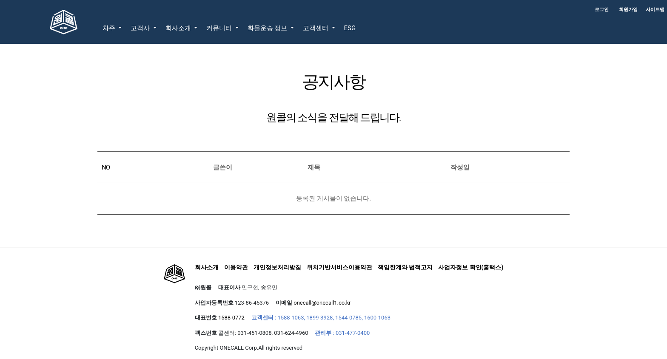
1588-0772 (231, 317)
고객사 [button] (141, 28)
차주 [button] (110, 28)
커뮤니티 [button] (220, 28)
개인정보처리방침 (277, 267)
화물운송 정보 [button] (268, 28)
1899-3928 (319, 317)
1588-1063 (290, 317)
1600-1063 (377, 317)
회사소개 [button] (179, 28)
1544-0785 (348, 317)
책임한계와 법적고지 (405, 267)
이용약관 (236, 267)
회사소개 (207, 267)
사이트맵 (655, 9)
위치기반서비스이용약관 (339, 267)
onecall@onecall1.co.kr (322, 303)
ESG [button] (350, 28)
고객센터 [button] (316, 28)
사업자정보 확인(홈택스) (470, 267)
